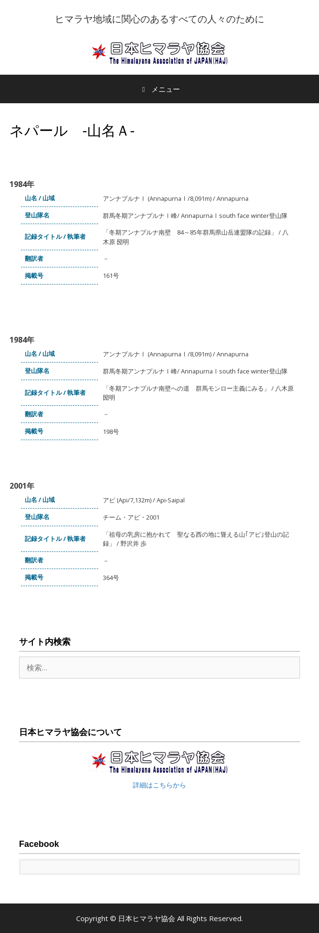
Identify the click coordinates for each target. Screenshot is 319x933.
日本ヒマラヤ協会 (147, 918)
